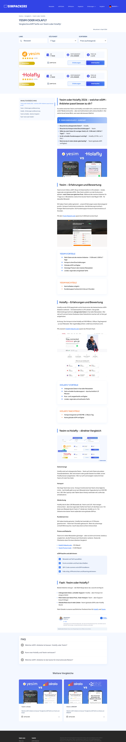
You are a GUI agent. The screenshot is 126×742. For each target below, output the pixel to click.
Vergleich (102, 6)
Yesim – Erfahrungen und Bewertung (30, 108)
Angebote (80, 6)
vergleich (28, 16)
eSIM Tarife (61, 6)
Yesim (103, 609)
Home (21, 16)
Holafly (96, 609)
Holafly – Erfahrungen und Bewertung (30, 111)
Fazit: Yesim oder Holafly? (27, 116)
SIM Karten (71, 6)
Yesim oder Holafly (39, 16)
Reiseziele (51, 6)
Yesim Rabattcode (69, 216)
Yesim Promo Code (65, 548)
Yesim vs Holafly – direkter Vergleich (29, 114)
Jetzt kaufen (95, 63)
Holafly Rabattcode (72, 329)
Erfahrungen (91, 6)
